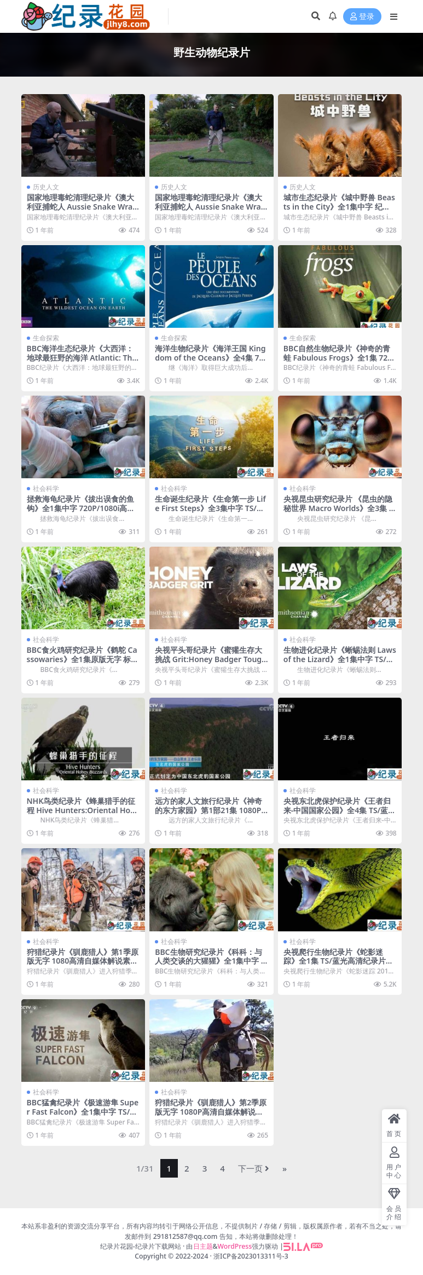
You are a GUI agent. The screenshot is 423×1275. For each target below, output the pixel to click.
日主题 (203, 1246)
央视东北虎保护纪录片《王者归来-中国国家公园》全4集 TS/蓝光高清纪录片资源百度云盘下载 (339, 810)
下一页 (253, 1168)
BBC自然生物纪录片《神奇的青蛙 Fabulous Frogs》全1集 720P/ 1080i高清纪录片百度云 (337, 357)
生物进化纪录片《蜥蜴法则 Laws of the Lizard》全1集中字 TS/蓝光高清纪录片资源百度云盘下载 (339, 659)
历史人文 (46, 187)
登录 (362, 17)
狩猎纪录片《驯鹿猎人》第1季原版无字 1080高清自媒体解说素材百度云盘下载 (82, 961)
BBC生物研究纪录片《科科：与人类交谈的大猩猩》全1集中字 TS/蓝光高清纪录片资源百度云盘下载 (210, 965)
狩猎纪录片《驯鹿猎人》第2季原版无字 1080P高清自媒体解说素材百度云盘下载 (210, 1111)
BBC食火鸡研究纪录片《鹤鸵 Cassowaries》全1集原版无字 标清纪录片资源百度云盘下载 (83, 659)
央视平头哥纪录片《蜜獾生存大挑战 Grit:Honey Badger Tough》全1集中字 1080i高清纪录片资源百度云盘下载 (209, 663)
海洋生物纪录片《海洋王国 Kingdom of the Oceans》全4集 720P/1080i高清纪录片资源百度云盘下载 (211, 362)
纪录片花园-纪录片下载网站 (140, 1246)
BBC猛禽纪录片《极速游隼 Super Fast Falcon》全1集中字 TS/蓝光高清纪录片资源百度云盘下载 (83, 1111)
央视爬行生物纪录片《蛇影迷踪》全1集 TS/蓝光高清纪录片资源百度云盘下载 (338, 961)
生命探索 (46, 338)
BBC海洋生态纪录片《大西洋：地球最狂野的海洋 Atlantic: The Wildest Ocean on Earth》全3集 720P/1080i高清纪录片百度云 (82, 362)
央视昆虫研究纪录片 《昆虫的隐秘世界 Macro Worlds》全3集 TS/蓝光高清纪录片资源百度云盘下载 (338, 512)
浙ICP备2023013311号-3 (250, 1256)
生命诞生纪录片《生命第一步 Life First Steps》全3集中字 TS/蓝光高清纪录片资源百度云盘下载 (210, 508)
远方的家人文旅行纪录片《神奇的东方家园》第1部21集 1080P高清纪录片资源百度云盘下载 (208, 810)
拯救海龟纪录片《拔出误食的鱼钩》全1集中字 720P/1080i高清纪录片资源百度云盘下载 (81, 508)
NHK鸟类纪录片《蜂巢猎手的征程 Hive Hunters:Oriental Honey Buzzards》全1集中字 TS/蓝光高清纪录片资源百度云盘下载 (81, 814)
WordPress (235, 1246)
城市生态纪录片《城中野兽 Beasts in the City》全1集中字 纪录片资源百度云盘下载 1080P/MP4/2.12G (339, 211)
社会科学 (46, 488)
